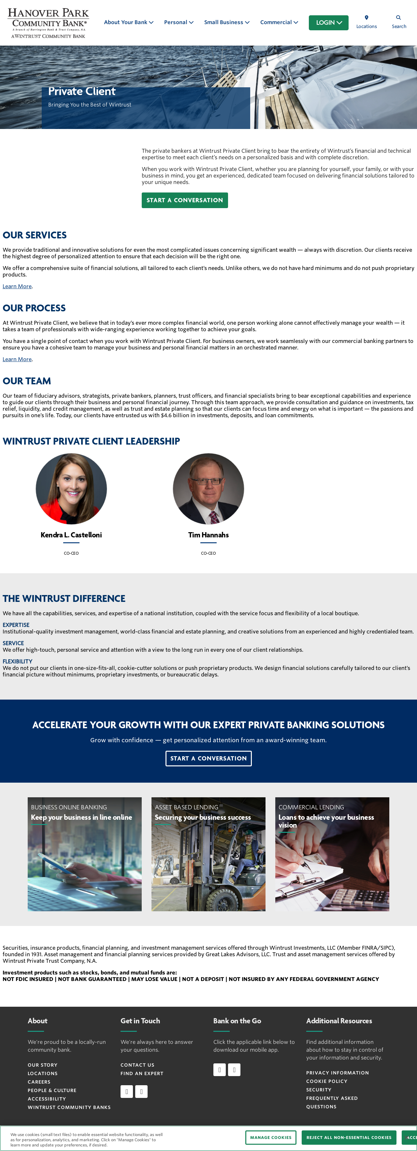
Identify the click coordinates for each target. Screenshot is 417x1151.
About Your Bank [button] (126, 22)
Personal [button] (176, 22)
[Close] (406, 1137)
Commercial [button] (276, 22)
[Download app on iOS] (219, 1069)
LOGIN (329, 22)
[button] (185, 200)
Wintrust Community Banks (69, 1107)
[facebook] (127, 1091)
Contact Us (137, 1065)
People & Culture (52, 1090)
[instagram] (141, 1091)
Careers (39, 1082)
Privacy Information (337, 1072)
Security (319, 1089)
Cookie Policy (327, 1081)
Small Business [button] (224, 22)
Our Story (43, 1065)
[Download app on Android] (234, 1069)
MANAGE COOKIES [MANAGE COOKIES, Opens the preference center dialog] (271, 1137)
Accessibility (47, 1098)
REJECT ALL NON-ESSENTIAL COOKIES (349, 1137)
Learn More (17, 286)
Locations (43, 1073)
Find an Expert (142, 1073)
